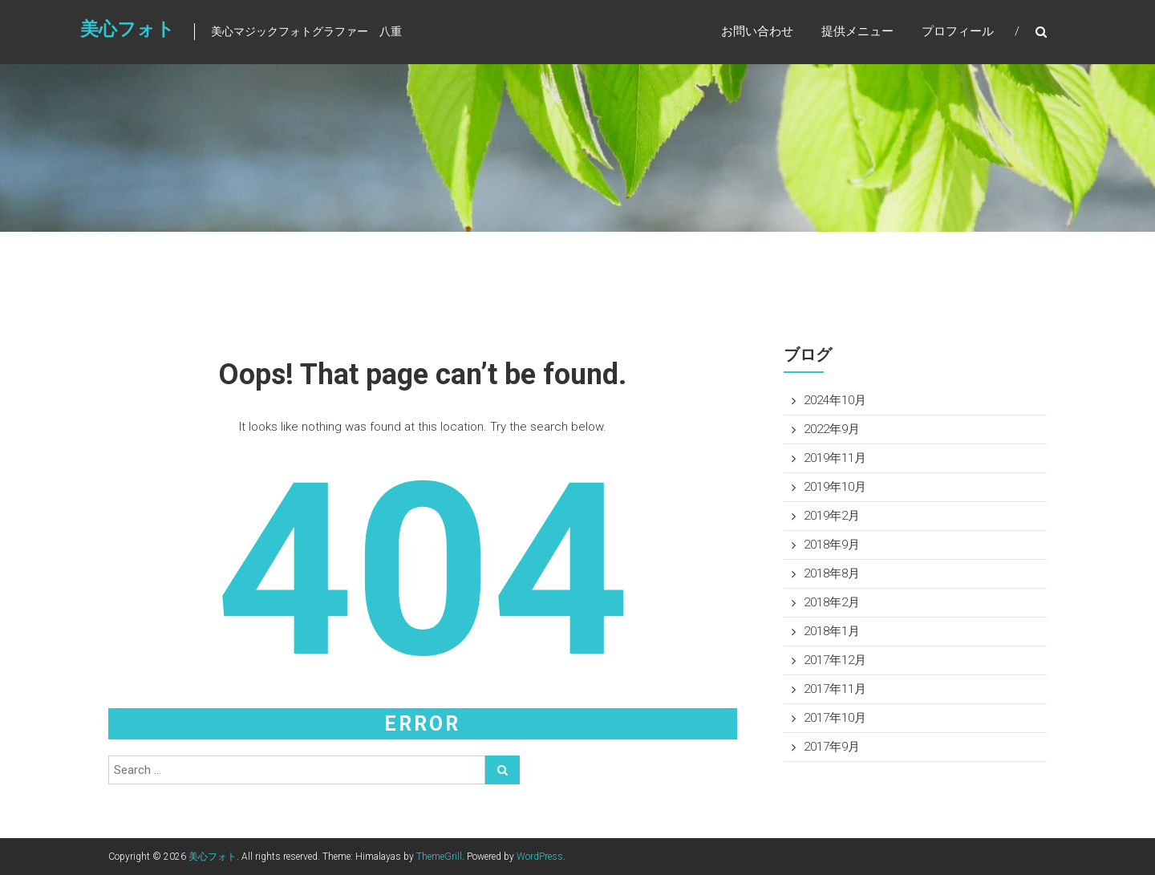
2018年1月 (832, 631)
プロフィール (958, 31)
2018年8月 (832, 573)
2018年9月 (832, 544)
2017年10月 (835, 718)
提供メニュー (857, 31)
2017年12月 (835, 660)
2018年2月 (832, 602)
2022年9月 (832, 429)
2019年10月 (835, 487)
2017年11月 (835, 689)
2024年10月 (835, 400)
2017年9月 (832, 746)
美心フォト (127, 29)
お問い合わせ (757, 31)
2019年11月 (835, 458)
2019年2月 (832, 515)
